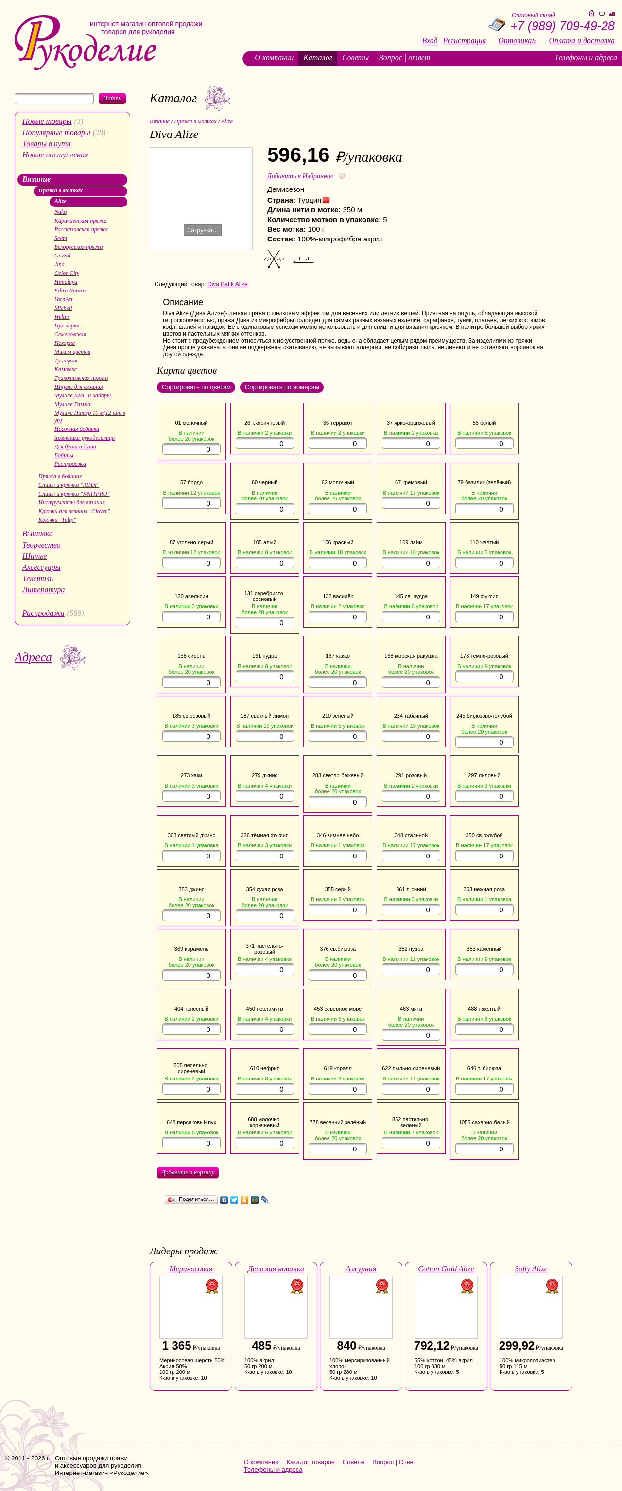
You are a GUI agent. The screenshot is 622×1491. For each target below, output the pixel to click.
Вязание (36, 179)
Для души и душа (75, 446)
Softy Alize (531, 1269)
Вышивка (37, 534)
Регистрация (464, 41)
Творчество (41, 545)
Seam (60, 238)
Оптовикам (517, 41)
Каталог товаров (311, 1462)
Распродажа (70, 464)
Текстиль (37, 578)
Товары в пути (46, 143)
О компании (274, 57)
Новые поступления (55, 155)
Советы (355, 57)
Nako (60, 211)
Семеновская (70, 334)
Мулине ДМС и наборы (82, 395)
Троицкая (65, 360)
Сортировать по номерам (282, 387)
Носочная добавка (76, 429)
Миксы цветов (72, 351)
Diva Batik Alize (227, 284)
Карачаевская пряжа (80, 220)
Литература (43, 589)
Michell (63, 308)
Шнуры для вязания (78, 386)
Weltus (62, 316)
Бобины (63, 455)
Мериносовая (190, 1269)
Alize (60, 201)
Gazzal (62, 255)
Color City (66, 273)
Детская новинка (276, 1269)
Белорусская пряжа (78, 246)
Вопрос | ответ (404, 57)
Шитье (34, 556)
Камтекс (65, 369)
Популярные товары (56, 132)
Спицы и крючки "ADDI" (68, 484)
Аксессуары (41, 567)
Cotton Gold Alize (446, 1269)
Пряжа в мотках (60, 190)
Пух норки (67, 325)
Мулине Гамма (72, 404)
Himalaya (65, 281)
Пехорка (64, 343)
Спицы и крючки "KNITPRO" (73, 493)
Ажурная (361, 1269)
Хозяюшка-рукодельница (84, 437)
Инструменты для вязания (71, 502)
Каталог (317, 57)
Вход (430, 41)
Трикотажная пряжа (81, 378)
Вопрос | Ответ (394, 1462)
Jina (59, 264)
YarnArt (63, 299)
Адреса (33, 657)
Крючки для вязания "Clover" (74, 511)
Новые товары (47, 121)
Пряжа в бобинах (60, 476)
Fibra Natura (70, 290)
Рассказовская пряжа (81, 229)
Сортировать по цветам (196, 387)
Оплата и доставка (582, 41)
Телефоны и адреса (585, 57)
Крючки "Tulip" (57, 519)
